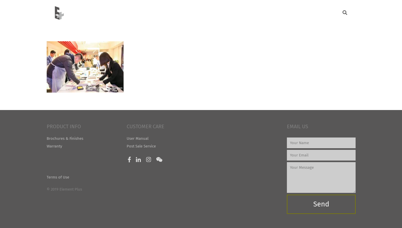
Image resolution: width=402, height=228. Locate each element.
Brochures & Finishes (65, 138)
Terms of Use (58, 177)
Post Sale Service (141, 146)
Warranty (54, 146)
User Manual (137, 138)
